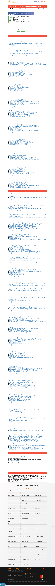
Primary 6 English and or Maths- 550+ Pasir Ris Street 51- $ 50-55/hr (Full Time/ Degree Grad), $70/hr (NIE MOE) (23, 68)
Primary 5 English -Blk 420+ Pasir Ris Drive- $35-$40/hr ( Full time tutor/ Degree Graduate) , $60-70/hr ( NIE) (23, 157)
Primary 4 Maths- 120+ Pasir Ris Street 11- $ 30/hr (15, 91)
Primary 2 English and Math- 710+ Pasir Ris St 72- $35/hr (16, 180)
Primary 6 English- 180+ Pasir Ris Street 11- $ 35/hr (15, 69)
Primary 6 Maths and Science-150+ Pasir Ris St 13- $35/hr (16, 406)
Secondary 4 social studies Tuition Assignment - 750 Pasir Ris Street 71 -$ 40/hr (19, 343)
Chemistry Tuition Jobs (14, 495)
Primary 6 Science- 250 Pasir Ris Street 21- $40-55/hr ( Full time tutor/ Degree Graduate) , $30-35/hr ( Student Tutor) (24, 103)
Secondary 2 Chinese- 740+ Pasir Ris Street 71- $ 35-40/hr (16, 273)
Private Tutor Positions (40, 551)
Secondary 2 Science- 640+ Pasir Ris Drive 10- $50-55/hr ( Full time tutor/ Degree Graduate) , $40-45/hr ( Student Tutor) (24, 202)
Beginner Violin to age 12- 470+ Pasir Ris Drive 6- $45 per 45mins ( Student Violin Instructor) (21, 260)
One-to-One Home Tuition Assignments (27, 475)
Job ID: (9, 26)
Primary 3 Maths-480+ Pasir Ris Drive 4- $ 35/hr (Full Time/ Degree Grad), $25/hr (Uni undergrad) (21, 165)
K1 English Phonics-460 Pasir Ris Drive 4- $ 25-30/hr (16, 358)
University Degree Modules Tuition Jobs (40, 528)
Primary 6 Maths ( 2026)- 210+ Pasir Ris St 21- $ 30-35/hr (16, 45)
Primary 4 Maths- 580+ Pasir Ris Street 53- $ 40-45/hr (16, 86)
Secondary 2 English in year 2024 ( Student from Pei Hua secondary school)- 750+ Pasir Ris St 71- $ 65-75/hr (23, 281)
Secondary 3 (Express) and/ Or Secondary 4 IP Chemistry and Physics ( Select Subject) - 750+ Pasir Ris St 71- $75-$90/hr (24, 232)
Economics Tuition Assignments (40, 498)
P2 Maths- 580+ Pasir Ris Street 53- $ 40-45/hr (15, 76)
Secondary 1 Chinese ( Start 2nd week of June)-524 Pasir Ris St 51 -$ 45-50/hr (19, 388)
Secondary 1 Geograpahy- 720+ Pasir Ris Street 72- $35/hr (16, 301)
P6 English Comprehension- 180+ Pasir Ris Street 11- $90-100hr (17, 100)
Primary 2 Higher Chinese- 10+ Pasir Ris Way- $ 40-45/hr (16, 132)
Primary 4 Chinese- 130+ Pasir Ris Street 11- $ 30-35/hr (16, 67)
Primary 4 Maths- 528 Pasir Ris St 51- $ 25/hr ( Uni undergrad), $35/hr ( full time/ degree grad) (21, 182)
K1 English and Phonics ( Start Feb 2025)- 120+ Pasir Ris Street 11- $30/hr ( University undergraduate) (22, 256)
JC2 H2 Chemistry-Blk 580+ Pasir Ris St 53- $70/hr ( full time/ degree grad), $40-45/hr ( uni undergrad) (22, 386)
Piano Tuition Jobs (14, 513)
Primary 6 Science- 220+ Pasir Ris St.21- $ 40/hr (15, 129)
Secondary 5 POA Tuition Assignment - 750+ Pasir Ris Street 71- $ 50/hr (18, 371)
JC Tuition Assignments (27, 523)
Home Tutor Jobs (14, 546)
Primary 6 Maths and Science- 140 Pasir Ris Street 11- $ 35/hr (17, 71)
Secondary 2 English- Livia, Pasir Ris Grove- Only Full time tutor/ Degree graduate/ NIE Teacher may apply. (22, 447)
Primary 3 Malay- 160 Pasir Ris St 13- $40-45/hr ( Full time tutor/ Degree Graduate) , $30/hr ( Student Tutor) (23, 77)
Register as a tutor (16, 578)
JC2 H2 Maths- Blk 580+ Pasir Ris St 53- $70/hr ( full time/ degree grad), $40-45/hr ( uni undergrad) (22, 385)
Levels (9, 521)
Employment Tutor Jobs (27, 541)
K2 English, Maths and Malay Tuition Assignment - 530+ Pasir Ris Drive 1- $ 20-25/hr (20, 381)
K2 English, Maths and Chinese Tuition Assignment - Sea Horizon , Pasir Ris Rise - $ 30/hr (20, 397)
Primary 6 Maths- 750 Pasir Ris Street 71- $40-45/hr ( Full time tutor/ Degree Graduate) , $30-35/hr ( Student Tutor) (24, 126)
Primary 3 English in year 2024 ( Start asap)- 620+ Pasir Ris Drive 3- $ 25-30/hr (19, 111)
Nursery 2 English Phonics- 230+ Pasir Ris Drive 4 (15, 342)
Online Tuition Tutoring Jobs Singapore (14, 549)
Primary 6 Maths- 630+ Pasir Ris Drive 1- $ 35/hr (15, 90)
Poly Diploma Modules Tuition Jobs (27, 526)
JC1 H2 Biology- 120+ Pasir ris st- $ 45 (14, 294)
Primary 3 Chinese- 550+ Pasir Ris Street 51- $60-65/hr (16, 123)
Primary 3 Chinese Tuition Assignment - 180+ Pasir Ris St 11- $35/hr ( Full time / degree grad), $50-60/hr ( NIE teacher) (24, 407)
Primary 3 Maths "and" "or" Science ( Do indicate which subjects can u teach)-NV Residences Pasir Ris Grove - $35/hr (24, 185)
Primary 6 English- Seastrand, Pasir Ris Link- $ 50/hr (15, 41)
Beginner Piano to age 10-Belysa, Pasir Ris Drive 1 (15, 341)
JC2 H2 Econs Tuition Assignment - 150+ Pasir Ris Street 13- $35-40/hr (18, 444)
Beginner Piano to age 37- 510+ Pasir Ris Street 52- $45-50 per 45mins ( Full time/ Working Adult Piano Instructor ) (24, 229)
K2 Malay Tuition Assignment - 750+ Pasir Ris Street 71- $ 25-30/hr (17, 353)
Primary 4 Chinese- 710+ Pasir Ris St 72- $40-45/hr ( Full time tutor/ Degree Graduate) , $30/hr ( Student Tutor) (23, 78)
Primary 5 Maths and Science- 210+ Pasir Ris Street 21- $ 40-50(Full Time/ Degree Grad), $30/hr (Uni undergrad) (23, 112)
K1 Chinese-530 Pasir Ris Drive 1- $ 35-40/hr (15, 383)
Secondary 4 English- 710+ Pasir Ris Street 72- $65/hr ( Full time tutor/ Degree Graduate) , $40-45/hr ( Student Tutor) (24, 220)
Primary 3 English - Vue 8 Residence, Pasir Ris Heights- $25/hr (17, 183)
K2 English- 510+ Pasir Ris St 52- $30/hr (14, 304)
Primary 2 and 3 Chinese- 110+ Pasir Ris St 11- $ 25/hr (16, 137)
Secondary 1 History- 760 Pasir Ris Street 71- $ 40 (15, 237)
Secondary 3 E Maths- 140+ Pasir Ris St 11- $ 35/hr (15, 344)
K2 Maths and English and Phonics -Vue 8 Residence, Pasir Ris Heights (18, 352)
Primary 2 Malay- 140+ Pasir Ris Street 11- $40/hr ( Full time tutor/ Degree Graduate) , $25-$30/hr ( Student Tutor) (24, 101)
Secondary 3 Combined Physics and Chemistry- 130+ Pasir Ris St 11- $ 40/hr (19, 275)
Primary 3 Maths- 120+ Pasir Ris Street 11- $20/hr (15, 446)
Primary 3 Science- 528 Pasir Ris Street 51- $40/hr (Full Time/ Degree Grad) (18, 117)
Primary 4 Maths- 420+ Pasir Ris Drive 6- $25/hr (15, 433)
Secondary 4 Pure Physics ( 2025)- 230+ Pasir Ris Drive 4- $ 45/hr (17, 257)
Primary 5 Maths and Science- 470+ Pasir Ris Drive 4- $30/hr (17, 147)
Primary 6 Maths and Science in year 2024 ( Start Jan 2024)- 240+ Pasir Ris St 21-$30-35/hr (21, 115)
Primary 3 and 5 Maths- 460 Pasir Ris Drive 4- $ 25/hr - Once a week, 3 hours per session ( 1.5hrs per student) (23, 161)
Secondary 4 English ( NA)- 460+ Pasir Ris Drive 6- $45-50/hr (17, 203)
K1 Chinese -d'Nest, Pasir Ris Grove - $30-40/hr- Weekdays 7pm (17, 416)
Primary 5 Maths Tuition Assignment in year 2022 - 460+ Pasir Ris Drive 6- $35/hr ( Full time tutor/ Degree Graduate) (24, 160)
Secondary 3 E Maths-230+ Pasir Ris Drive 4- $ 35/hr (16, 356)
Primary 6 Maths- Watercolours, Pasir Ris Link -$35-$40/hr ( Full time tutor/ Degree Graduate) (21, 151)
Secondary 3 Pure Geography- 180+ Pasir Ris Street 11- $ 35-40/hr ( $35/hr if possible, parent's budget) (22, 226)
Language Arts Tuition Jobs (14, 508)
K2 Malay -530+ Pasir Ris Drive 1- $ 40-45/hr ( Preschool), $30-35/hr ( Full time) (19, 380)
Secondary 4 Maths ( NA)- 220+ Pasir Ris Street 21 (15, 354)
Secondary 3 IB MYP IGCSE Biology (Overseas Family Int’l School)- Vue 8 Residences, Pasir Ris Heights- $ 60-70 (23, 307)
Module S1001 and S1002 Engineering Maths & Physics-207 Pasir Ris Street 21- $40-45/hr (20, 373)
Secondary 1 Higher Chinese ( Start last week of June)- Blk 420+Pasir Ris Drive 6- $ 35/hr (20, 345)
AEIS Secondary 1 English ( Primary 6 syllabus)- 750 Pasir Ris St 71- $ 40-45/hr (19, 335)
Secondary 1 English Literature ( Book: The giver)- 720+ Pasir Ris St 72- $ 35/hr (19, 296)
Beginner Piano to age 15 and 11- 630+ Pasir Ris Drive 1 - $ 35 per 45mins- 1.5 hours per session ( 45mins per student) (24, 408)
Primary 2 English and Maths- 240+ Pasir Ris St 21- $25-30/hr (17, 104)
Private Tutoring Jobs (40, 554)
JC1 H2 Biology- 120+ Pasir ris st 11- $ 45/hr (14, 295)
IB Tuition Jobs (14, 523)
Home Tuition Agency (12, 569)
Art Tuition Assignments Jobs (14, 541)
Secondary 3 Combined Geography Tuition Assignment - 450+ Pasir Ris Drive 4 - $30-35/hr (21, 384)
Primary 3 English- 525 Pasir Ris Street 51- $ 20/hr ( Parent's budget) (18, 124)
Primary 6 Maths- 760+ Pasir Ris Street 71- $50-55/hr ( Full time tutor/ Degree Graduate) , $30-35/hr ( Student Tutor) (24, 92)
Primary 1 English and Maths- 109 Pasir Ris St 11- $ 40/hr (16, 96)
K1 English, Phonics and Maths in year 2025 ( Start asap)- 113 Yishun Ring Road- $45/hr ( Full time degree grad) (23, 262)
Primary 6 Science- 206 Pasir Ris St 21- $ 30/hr (15, 153)
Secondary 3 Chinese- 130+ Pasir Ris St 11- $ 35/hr (15, 299)
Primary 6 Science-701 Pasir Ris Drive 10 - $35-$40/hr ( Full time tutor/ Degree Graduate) (20, 158)
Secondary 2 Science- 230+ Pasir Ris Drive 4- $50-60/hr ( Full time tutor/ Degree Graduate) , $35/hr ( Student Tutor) (24, 302)
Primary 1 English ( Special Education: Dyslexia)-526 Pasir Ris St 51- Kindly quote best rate (20, 392)
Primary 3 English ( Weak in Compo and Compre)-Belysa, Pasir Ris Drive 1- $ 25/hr (19, 187)
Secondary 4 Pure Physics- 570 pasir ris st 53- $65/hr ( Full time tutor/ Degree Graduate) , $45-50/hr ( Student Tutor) (24, 266)
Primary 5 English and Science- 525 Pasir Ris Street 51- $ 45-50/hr (17, 54)
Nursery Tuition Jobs (14, 526)
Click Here (10, 22)
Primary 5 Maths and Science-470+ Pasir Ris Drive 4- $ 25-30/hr (17, 150)
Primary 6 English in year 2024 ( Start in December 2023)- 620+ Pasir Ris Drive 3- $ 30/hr (20, 116)
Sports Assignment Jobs (27, 556)
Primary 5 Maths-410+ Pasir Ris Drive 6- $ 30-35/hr (15, 411)
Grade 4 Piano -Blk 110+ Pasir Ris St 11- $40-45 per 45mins (16, 366)
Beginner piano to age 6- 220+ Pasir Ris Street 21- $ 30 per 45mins (17, 400)
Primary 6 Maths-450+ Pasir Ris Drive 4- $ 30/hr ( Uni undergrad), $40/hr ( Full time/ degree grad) (21, 172)
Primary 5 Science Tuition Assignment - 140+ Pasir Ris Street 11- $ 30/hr (18, 143)
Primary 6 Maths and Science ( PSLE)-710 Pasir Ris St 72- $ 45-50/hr (17, 167)
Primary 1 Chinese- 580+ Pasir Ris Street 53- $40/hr (15, 105)
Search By (10, 539)
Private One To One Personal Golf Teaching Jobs (27, 552)
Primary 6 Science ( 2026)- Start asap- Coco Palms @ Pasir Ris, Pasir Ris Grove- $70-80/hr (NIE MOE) (22, 48)
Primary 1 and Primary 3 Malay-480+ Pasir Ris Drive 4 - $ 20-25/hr (17, 170)
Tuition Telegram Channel (38, 478)
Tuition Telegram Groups (27, 564)
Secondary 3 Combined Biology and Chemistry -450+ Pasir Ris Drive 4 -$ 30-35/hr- (19, 402)
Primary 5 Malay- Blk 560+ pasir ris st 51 (14, 145)
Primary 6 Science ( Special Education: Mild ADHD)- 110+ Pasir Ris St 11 (18, 154)
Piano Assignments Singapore (14, 551)
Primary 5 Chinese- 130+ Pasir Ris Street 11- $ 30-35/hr (16, 75)
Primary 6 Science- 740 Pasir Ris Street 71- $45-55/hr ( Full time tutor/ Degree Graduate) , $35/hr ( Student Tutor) (23, 97)
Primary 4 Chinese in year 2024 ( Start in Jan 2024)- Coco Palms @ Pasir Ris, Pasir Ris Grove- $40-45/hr (22, 113)
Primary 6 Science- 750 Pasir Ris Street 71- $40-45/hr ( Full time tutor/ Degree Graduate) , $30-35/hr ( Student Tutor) (24, 125)
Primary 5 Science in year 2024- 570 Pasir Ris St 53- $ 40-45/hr (17, 106)
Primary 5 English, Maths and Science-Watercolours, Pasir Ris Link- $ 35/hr (18, 184)
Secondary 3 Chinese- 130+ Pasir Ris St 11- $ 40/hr (15, 268)
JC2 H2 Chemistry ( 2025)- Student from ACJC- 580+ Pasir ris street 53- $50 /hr (19, 249)
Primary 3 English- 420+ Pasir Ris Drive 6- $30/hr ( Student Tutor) (17, 73)
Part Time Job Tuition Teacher (27, 549)
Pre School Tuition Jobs (40, 526)
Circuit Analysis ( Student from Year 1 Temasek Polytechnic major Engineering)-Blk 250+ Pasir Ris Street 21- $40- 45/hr (24, 379)
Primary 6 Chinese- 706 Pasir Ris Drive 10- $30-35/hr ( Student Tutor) (18, 138)
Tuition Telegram (42, 571)
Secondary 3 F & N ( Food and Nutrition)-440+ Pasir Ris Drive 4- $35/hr (18, 401)
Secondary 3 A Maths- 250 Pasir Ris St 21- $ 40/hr (15, 238)
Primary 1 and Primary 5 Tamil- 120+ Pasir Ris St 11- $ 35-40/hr (17, 140)
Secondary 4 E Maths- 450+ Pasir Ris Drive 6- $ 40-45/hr (16, 235)
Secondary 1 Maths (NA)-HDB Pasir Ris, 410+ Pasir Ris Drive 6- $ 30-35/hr (18, 377)
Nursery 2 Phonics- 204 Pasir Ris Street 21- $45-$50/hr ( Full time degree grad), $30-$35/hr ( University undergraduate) (24, 221)
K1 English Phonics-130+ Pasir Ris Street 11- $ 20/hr (15, 394)
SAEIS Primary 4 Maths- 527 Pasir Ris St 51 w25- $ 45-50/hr (16, 247)
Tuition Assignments (42, 570)
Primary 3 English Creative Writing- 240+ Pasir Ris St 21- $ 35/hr (17, 70)
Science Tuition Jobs (40, 513)
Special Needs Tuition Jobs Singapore (14, 556)
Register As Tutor (19, 476)
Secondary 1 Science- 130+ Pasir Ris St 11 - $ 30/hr (15, 351)
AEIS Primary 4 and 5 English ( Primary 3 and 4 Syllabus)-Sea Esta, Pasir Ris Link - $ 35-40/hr (21, 382)
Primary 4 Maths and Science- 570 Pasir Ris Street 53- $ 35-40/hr (17, 139)
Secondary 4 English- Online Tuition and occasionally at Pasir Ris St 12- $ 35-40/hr (19, 300)
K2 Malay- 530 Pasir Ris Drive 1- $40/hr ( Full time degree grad (17, 317)
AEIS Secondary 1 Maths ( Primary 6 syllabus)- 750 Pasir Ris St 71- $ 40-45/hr (19, 334)
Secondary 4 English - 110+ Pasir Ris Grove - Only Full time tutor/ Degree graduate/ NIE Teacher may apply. (23, 449)
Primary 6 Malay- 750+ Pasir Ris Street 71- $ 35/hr (15, 118)
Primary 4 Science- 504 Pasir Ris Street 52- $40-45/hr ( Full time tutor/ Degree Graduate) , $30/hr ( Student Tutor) (23, 53)
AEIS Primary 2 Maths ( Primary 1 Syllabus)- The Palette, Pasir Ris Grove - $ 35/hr (19, 174)
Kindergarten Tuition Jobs (40, 523)
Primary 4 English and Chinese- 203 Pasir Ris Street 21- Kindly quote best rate (19, 42)
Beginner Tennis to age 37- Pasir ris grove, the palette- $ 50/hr (17, 276)
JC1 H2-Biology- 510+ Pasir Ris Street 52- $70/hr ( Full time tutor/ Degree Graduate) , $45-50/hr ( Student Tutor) (23, 204)
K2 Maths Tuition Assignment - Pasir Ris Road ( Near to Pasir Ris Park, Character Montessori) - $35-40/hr (22, 395)
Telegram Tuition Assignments (14, 559)
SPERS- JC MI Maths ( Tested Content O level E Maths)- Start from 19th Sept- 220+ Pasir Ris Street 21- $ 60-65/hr (23, 328)
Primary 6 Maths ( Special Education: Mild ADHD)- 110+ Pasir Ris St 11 (18, 155)
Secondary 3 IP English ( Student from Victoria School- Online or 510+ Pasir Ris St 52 (20, 340)
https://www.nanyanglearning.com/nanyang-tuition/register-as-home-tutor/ (27, 456)
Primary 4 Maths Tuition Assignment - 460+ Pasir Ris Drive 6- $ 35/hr (18, 171)
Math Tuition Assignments (40, 508)
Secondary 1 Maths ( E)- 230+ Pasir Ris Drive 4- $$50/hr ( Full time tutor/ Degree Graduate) (20, 330)
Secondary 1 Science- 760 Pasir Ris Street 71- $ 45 (15, 231)
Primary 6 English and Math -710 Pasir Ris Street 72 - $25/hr (17, 186)
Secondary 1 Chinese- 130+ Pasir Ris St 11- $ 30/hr (15, 365)
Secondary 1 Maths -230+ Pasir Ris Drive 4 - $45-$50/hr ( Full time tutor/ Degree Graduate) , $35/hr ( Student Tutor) (24, 364)
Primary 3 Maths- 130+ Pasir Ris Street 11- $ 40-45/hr (16, 102)
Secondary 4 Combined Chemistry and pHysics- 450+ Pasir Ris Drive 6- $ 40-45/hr (19, 234)
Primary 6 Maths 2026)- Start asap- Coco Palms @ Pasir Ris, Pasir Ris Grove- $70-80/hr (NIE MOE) (21, 47)
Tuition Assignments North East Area (14, 536)
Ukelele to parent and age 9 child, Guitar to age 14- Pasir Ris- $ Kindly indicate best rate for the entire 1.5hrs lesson (24, 243)
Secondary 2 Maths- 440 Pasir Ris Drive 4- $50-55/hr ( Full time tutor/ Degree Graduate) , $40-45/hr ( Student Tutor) (24, 193)
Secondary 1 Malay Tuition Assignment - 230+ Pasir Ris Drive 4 (17, 355)
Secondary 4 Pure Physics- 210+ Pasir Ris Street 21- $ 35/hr (16, 319)
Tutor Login (41, 573)
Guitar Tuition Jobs (40, 503)
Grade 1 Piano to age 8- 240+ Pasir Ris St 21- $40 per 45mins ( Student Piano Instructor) (20, 244)
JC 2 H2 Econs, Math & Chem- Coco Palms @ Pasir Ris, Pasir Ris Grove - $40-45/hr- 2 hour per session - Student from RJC (24, 437)
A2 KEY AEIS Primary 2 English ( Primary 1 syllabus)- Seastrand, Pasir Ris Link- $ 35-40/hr (20, 316)
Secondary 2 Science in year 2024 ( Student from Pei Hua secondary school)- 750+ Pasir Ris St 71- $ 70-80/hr (23, 282)
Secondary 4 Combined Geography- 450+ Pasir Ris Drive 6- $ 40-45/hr (18, 233)
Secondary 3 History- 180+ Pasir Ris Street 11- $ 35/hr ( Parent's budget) (18, 222)
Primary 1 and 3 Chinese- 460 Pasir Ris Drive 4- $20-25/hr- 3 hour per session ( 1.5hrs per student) (22, 427)
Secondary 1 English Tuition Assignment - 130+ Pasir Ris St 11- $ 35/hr (18, 144)
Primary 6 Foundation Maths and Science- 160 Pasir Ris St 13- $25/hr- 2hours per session (20, 417)
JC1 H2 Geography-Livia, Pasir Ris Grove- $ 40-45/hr (15, 415)
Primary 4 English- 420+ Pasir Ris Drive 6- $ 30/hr (15, 84)
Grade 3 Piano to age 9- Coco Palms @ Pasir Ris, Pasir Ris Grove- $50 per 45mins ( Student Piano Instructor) (23, 236)
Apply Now (21, 31)
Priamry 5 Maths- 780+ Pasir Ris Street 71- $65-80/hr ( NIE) (16, 85)
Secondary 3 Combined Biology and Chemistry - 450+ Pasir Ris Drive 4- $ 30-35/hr (19, 399)
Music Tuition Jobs (14, 510)
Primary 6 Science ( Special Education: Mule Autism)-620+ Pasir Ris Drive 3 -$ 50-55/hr (20, 359)
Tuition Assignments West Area (40, 536)
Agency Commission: (11, 29)
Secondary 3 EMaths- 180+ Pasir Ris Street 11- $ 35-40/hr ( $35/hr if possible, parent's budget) (21, 225)
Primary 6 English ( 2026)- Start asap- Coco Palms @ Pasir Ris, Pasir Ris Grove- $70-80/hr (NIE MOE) (22, 49)
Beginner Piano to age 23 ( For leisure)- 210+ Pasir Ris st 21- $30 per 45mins (19, 420)
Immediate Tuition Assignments (27, 546)
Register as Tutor (43, 1)
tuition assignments (10, 573)
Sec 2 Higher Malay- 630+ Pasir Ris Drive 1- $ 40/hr (15, 305)
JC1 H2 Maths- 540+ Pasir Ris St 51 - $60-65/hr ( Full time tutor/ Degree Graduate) (19, 350)
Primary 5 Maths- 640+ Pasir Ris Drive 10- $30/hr (15, 128)
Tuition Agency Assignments (27, 559)
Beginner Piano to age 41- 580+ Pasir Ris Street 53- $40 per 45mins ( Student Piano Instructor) (21, 280)
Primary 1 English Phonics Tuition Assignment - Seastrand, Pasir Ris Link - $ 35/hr (19, 179)
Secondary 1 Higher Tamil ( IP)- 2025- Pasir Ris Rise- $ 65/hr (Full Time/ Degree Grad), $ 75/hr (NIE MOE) (22, 253)
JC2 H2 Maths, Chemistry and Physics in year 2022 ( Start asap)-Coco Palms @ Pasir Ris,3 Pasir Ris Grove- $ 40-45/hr (24, 370)
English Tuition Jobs (27, 500)
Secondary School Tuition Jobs (27, 528)
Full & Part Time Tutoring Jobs (40, 541)
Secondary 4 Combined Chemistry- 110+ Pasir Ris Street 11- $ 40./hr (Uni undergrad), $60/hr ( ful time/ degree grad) (24, 314)
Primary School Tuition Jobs (14, 528)
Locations (10, 531)
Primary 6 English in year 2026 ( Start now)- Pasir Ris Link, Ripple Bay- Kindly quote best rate (21, 50)
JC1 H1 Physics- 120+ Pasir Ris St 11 (13, 349)
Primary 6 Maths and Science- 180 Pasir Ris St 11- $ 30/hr (16, 168)
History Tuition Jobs (27, 505)
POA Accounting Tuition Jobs (27, 513)
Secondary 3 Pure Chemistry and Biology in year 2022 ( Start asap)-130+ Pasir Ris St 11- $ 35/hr (21, 369)
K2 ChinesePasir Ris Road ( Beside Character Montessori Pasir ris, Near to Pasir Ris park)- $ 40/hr (21, 393)
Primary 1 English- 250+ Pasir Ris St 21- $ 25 (15, 127)
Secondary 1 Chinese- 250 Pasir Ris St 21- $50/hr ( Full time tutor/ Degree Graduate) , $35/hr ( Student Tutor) (23, 320)
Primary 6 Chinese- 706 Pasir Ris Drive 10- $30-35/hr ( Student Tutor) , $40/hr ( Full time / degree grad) (22, 136)
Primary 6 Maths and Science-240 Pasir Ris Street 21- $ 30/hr (17, 169)
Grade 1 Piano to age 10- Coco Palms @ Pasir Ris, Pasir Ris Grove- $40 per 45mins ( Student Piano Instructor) (23, 213)
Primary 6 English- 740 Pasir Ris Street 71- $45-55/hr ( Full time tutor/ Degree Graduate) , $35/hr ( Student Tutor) (23, 98)
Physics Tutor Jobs (40, 510)
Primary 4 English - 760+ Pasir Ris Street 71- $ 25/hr (15, 166)
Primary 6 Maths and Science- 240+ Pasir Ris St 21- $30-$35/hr (17, 99)
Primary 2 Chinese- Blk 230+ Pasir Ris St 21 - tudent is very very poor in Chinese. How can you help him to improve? (24, 440)
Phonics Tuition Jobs (27, 510)
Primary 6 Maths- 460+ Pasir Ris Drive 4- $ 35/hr (15, 122)
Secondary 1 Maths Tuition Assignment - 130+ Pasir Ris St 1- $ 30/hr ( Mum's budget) (20, 331)
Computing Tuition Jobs (40, 495)
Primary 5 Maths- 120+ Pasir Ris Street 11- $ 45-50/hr (16, 89)
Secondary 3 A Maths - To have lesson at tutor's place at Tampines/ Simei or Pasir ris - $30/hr (21, 421)
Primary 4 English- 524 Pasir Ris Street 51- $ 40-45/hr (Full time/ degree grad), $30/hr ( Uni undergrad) (22, 55)
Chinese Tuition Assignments (27, 495)
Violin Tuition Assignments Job (27, 518)
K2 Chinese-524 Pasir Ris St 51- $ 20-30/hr (14, 372)
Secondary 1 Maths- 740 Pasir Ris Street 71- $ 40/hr (15, 246)
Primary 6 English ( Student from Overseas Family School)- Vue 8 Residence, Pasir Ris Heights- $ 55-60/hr (22, 83)
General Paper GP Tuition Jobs (14, 503)
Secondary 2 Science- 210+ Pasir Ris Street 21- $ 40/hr (16, 216)
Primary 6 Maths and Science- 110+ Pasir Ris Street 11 (16, 156)
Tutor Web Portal (36, 1)
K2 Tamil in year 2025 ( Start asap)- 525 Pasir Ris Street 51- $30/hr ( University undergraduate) (21, 261)
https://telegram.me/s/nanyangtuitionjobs (38, 8)
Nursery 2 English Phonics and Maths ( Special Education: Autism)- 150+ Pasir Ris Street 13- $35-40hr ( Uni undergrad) (24, 306)
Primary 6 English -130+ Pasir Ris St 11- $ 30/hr (15, 175)
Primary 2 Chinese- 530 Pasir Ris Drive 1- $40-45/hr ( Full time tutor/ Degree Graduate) (20, 74)
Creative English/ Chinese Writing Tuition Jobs (14, 498)
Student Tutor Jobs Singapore (40, 556)
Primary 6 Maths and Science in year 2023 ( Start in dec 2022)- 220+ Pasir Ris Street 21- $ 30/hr (21, 142)
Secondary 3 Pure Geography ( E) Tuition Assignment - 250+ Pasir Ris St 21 (18, 336)
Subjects (9, 490)
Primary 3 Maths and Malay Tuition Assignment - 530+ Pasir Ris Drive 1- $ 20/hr (19, 173)
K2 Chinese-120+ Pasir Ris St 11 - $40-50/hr (14, 398)
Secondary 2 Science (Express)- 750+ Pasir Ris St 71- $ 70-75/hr (17, 274)
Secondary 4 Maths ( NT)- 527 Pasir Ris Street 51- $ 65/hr (16, 248)
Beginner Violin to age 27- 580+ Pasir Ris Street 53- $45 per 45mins (17, 367)
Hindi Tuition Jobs (14, 505)
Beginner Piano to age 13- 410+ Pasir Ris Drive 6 (15, 337)
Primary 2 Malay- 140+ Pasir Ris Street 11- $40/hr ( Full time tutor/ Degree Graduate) (20, 87)
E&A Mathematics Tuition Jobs (27, 498)
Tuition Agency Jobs (40, 559)
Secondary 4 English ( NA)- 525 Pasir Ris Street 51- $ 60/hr (16, 329)
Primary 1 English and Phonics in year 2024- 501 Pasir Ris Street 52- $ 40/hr (19, 114)
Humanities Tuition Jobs (40, 505)
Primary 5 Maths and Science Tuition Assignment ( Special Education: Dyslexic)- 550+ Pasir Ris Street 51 (22, 338)
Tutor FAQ (41, 572)
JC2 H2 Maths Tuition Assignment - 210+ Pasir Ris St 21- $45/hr (17, 378)
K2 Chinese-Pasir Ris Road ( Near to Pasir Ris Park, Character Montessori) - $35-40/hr (20, 396)
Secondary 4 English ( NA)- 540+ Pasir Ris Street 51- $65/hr (16, 270)
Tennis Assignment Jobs (14, 518)
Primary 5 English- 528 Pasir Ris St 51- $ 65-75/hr (15, 82)
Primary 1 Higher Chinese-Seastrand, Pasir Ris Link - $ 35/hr (17, 181)
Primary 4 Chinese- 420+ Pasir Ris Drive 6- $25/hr (15, 438)
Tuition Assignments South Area (27, 536)
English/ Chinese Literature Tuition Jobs (40, 500)
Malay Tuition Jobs (27, 508)
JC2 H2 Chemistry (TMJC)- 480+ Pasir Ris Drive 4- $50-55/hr (16, 267)
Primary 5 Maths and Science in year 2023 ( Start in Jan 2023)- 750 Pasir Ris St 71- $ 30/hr (20, 141)
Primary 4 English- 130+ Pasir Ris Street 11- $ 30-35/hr (16, 72)
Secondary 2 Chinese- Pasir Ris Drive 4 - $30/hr (15, 426)
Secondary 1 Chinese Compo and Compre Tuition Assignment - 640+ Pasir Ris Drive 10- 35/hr (21, 414)
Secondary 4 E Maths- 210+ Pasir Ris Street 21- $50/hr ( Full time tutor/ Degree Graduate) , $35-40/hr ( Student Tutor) (24, 318)
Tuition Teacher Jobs (14, 564)
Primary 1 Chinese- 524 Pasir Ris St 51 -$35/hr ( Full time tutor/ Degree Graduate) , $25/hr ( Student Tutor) (22, 152)
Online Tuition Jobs (40, 546)
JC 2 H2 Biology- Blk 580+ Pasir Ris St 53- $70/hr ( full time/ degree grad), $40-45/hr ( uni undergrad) (22, 387)
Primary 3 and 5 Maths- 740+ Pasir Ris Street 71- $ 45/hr (16, 62)
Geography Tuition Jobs (27, 503)
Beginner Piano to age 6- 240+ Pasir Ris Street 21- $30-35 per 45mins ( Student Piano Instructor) (21, 357)
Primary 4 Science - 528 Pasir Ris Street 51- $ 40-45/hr (16, 88)
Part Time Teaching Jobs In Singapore (40, 549)
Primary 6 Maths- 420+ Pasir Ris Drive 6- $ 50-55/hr (15, 39)
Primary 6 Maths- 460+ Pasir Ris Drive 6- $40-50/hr (15, 131)
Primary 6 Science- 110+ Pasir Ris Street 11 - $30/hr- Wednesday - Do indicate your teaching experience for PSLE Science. (24, 434)
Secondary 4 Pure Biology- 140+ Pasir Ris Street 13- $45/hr (16, 272)
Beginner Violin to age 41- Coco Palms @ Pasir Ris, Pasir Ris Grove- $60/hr (18, 207)
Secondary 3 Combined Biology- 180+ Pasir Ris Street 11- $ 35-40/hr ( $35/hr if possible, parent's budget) (22, 227)
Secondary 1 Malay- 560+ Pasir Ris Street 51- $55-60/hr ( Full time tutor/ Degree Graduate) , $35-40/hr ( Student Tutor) (24, 228)
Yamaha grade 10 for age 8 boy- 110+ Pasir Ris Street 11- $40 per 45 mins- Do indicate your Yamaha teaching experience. (25, 422)
